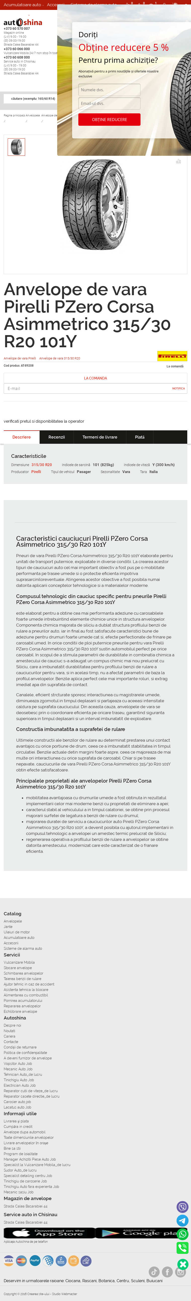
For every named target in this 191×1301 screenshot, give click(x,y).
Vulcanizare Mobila (19, 962)
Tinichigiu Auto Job (19, 1080)
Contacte (11, 1042)
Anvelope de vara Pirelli (20, 358)
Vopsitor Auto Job (18, 1064)
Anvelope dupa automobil (25, 1132)
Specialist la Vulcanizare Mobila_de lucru (37, 1165)
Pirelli (36, 472)
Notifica (178, 388)
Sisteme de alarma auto (23, 949)
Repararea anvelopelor (22, 1006)
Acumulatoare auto (22, 4)
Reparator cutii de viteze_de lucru (31, 1091)
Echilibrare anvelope (20, 1012)
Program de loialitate (21, 1154)
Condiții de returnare (20, 1047)
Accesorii (56, 4)
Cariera (40, 14)
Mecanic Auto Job (18, 1069)
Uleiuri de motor (17, 932)
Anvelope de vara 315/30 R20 (59, 358)
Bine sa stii (12, 1148)
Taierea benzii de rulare (22, 979)
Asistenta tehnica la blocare (26, 990)
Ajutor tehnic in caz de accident (29, 984)
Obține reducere (109, 119)
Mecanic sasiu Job (19, 1192)
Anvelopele (13, 921)
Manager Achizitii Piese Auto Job (30, 1159)
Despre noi (12, 1025)
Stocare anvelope (18, 968)
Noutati (9, 1031)
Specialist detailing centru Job (28, 1176)
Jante (8, 927)
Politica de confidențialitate (25, 1053)
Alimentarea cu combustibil (26, 995)
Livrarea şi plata (16, 1121)
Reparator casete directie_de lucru (31, 1096)
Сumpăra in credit (18, 1127)
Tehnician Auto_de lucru (23, 1075)
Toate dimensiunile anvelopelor (29, 1138)
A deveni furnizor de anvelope (28, 1058)
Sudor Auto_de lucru (20, 1170)
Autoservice (15, 14)
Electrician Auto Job (20, 1085)
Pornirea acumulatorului (23, 1001)
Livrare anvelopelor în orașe (26, 1143)
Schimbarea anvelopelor (23, 973)
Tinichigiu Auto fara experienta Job (31, 1187)
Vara (126, 472)
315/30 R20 (42, 465)
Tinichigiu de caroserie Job (25, 1181)
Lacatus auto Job (17, 1107)
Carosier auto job (17, 1102)
